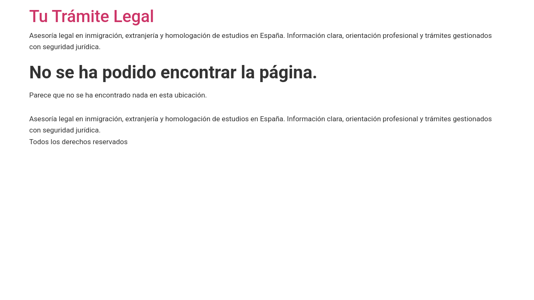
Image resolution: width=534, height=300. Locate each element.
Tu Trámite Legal (91, 16)
